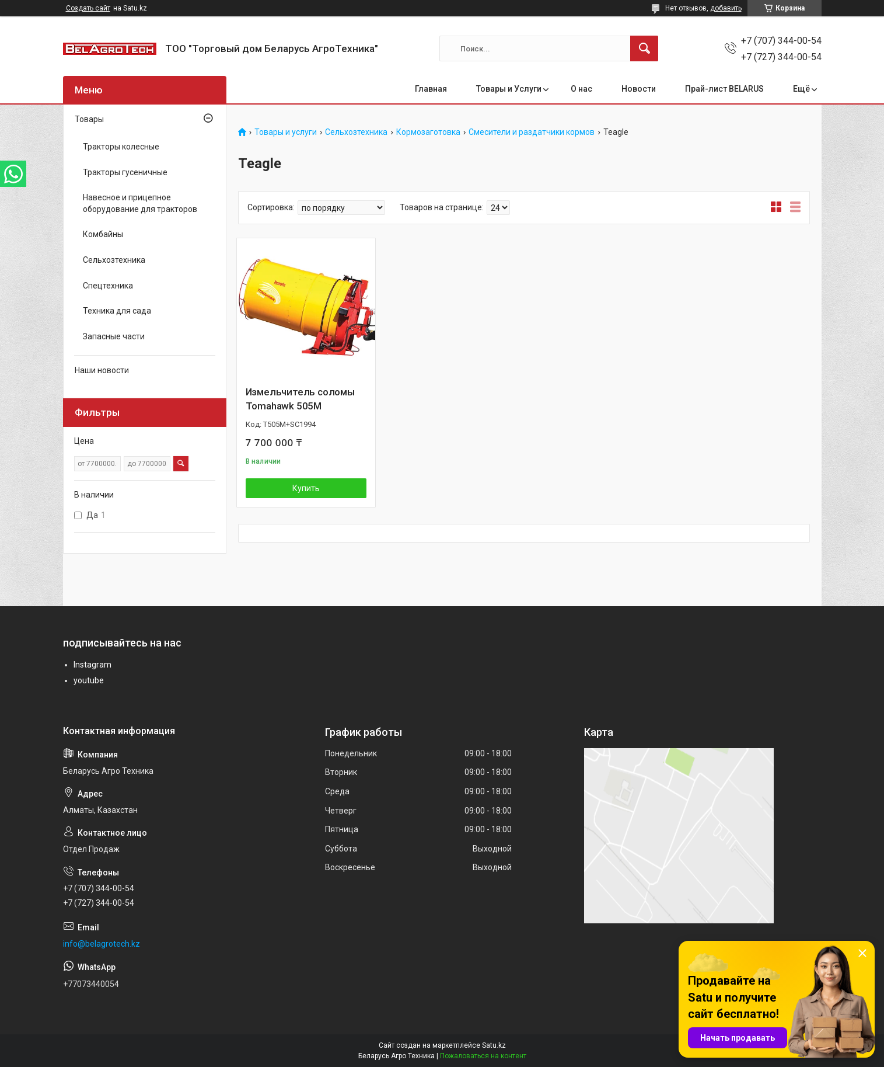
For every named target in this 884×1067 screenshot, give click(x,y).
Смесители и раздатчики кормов (532, 132)
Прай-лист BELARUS (724, 88)
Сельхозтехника (356, 132)
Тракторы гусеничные (125, 172)
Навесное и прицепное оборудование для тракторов (140, 203)
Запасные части (114, 336)
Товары (89, 119)
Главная (431, 88)
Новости (638, 88)
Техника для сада (117, 310)
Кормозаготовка (428, 132)
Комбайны (103, 234)
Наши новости (102, 370)
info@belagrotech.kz (101, 943)
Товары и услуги (285, 132)
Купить (306, 488)
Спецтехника (108, 285)
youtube (89, 680)
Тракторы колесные (121, 146)
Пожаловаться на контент (483, 1056)
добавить (726, 8)
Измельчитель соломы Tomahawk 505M (300, 399)
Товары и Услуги (508, 88)
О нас (581, 88)
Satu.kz (494, 1045)
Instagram (92, 664)
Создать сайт (88, 8)
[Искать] (644, 48)
